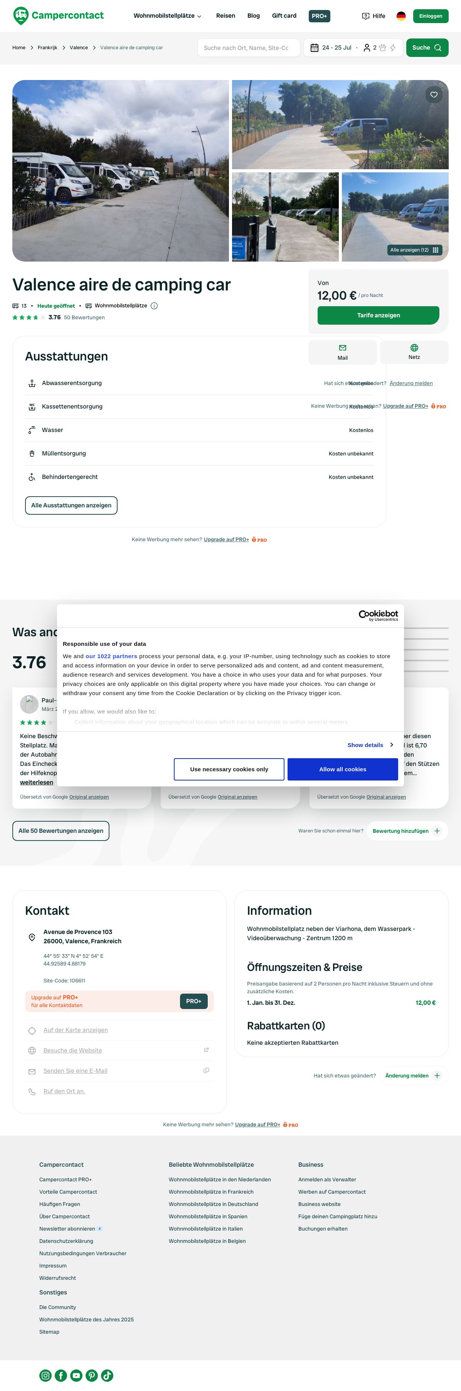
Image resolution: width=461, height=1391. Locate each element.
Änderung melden (411, 383)
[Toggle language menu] (401, 16)
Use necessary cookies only (229, 769)
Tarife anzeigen (378, 315)
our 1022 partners (111, 656)
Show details (366, 745)
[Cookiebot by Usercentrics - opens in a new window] (364, 616)
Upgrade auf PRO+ (226, 539)
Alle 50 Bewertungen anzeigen (61, 831)
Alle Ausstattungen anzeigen (71, 505)
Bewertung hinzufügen (407, 831)
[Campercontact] (58, 16)
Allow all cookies (343, 769)
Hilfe (373, 16)
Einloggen (430, 16)
